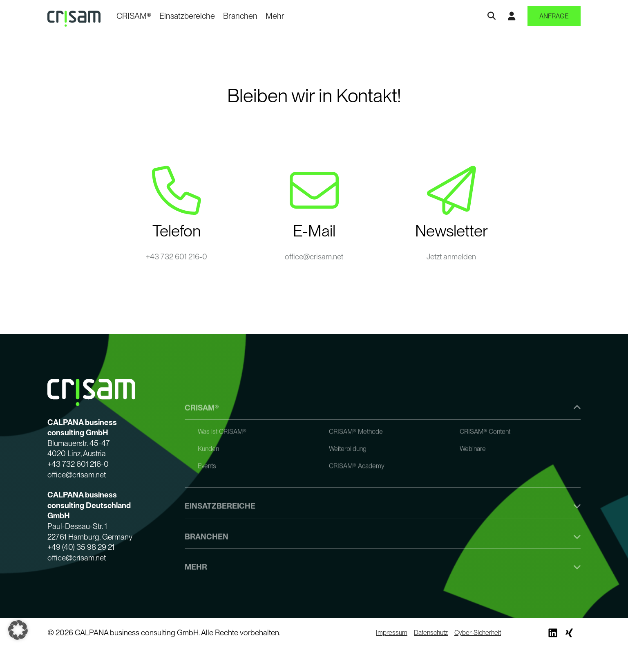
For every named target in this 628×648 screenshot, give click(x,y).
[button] (18, 630)
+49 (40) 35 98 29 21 (80, 547)
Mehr (275, 16)
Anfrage (554, 16)
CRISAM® (133, 16)
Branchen (240, 16)
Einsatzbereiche (187, 16)
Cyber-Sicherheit (477, 633)
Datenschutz (431, 633)
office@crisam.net (314, 256)
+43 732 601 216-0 (176, 256)
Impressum (391, 633)
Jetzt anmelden (451, 256)
